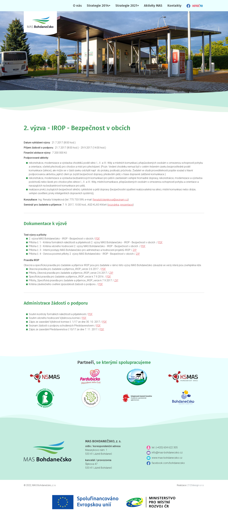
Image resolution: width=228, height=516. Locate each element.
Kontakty (174, 6)
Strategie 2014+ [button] (98, 6)
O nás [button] (77, 6)
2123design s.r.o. (195, 485)
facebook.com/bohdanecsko (168, 462)
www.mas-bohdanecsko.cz (167, 457)
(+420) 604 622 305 (167, 447)
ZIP (135, 250)
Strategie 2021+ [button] (127, 6)
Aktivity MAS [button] (153, 6)
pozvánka (113, 204)
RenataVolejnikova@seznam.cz (110, 199)
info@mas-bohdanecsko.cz (167, 452)
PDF (97, 238)
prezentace (126, 204)
